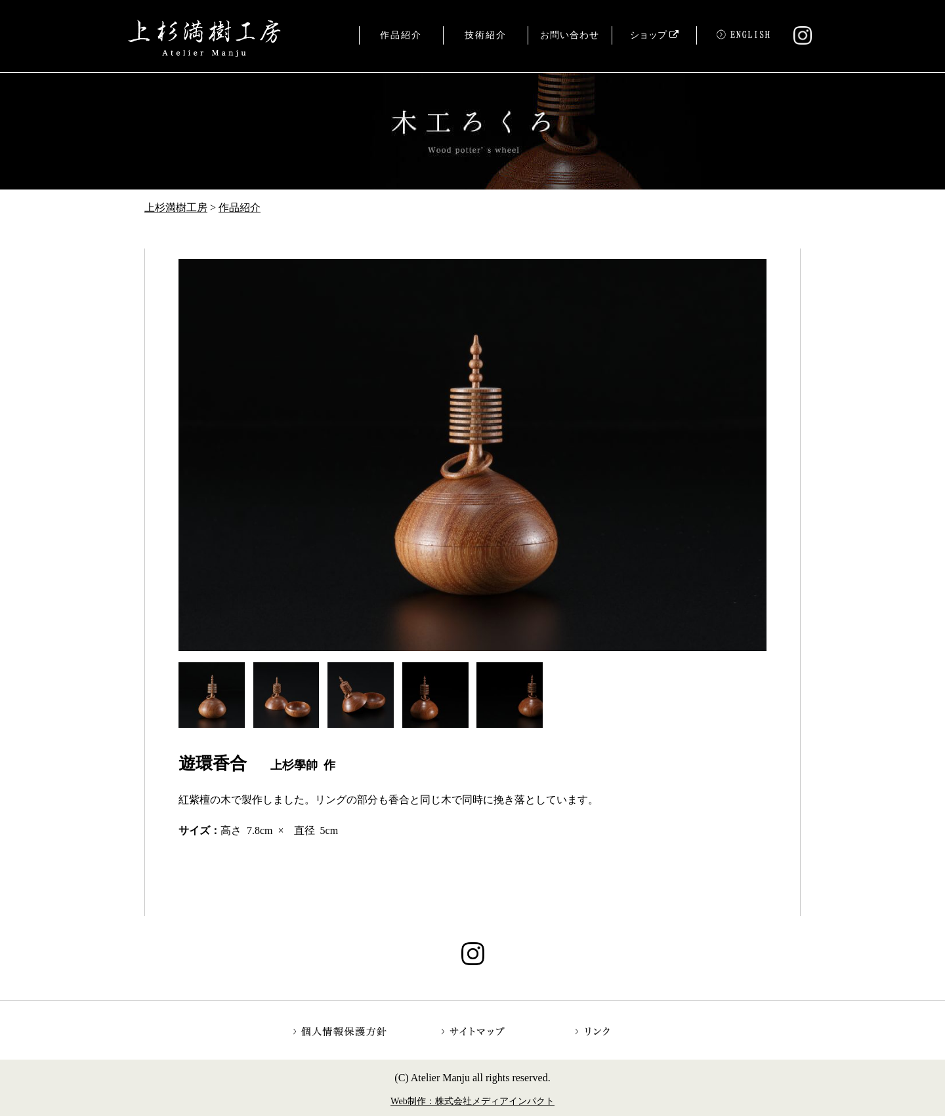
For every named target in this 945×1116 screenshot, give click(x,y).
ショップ (654, 35)
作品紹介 (401, 35)
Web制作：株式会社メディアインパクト (472, 1101)
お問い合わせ (569, 35)
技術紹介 (486, 35)
